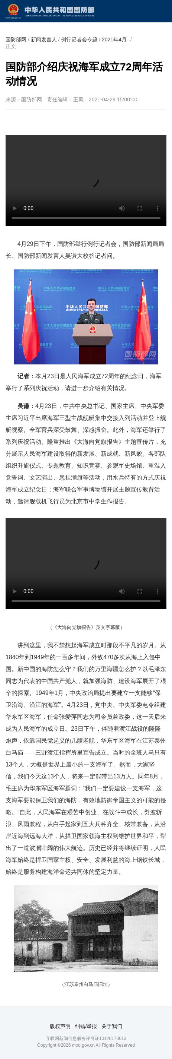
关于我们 (111, 1026)
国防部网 (16, 39)
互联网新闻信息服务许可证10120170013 (86, 1038)
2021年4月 (114, 39)
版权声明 (60, 1026)
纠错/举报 (86, 1026)
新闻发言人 (44, 39)
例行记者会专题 (79, 39)
